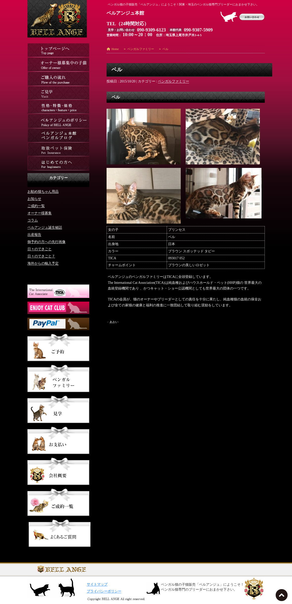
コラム (32, 220)
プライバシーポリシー (104, 591)
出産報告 (34, 234)
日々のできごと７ (41, 256)
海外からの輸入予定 (43, 263)
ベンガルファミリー (173, 81)
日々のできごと (39, 249)
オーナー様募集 (39, 213)
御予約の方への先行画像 (46, 241)
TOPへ (283, 596)
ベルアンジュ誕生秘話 (44, 227)
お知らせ (34, 198)
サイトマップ (97, 584)
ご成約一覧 (36, 206)
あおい (114, 322)
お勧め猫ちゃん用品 (43, 191)
